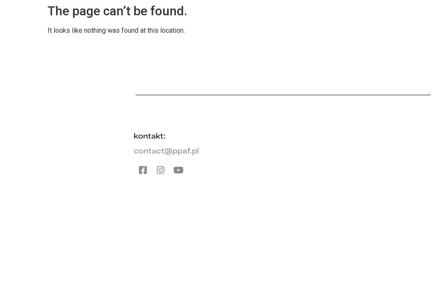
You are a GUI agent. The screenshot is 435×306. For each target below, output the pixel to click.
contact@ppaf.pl (166, 150)
